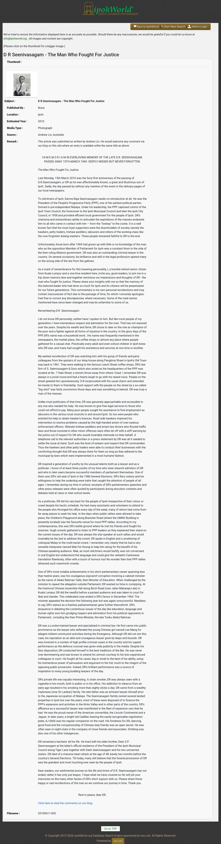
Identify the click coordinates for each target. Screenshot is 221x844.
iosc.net (118, 840)
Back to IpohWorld (146, 26)
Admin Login (199, 26)
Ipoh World (110, 10)
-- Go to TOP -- (110, 828)
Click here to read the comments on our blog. (65, 803)
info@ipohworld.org (15, 38)
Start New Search (173, 26)
